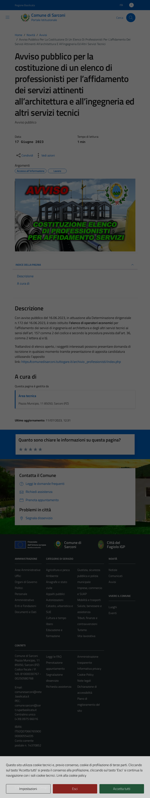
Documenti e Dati (25, 612)
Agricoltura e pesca (58, 570)
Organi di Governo (26, 582)
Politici (19, 588)
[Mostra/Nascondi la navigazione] (7, 17)
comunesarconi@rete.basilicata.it (28, 694)
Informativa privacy (89, 668)
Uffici (18, 576)
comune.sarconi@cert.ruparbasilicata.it (28, 707)
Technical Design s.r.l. (40, 787)
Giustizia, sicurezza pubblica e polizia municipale (88, 576)
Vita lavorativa (86, 636)
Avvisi (112, 582)
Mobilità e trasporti (89, 600)
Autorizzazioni (54, 600)
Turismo (82, 630)
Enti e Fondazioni (25, 606)
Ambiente (52, 576)
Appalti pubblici (55, 594)
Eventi (113, 613)
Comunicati (115, 576)
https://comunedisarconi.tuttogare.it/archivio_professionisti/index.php (71, 361)
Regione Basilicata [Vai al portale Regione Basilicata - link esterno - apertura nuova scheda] (25, 5)
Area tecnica (27, 395)
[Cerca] (130, 17)
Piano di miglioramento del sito (88, 704)
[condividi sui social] (24, 155)
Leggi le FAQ (54, 656)
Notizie (113, 570)
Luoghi (113, 607)
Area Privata (22, 763)
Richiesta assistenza (58, 686)
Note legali (84, 680)
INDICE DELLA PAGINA (75, 264)
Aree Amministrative (27, 570)
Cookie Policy (85, 674)
